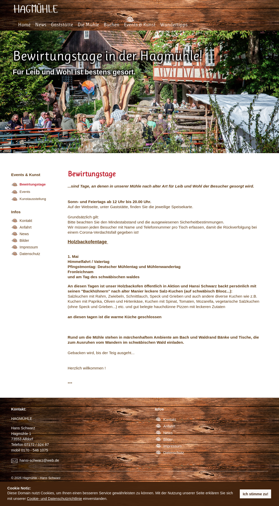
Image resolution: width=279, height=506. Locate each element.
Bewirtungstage (33, 184)
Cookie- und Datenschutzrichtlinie (54, 499)
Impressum (29, 247)
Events (25, 192)
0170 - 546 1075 (34, 450)
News (40, 25)
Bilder (24, 240)
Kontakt (26, 221)
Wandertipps (174, 25)
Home (24, 25)
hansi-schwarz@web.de (39, 460)
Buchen (111, 25)
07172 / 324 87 (36, 445)
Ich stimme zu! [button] (255, 494)
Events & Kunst (140, 25)
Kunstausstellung (33, 199)
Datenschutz (30, 254)
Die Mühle (88, 25)
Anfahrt (26, 227)
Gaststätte (62, 25)
